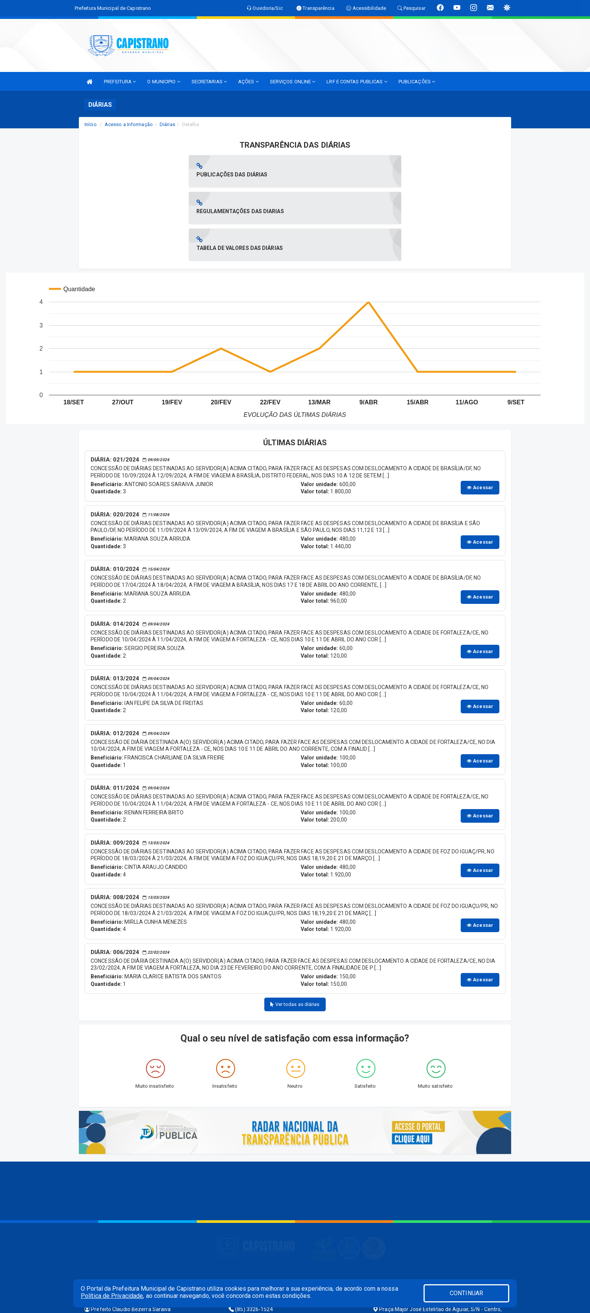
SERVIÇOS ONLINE (292, 81)
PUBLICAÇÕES (417, 81)
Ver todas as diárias (294, 931)
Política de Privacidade (112, 1295)
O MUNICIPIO (163, 81)
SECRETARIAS (209, 81)
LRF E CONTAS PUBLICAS (356, 81)
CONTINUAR (466, 1293)
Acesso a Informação (129, 124)
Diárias (167, 124)
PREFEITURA (120, 81)
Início (91, 124)
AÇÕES (248, 81)
